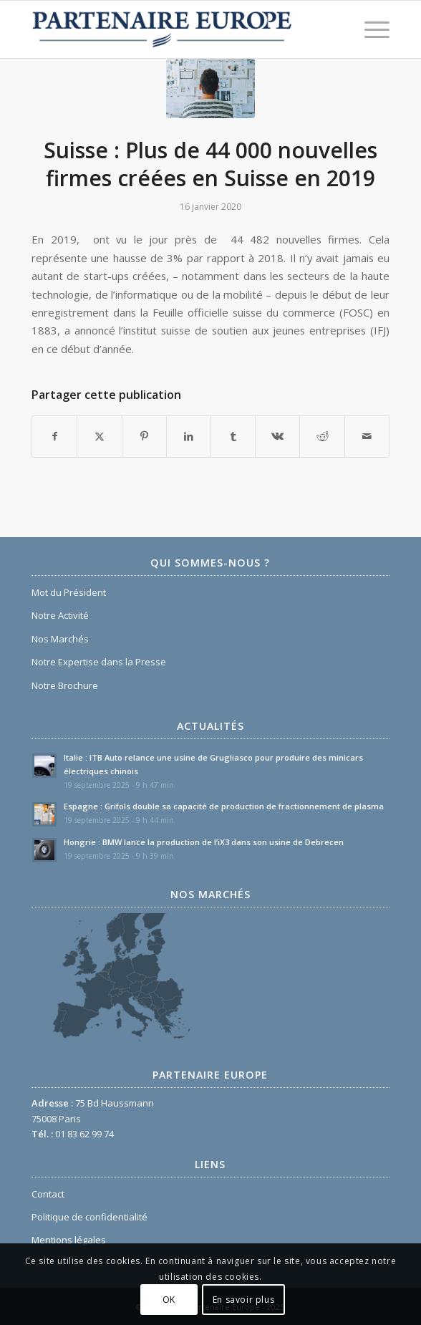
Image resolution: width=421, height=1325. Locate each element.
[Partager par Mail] (367, 436)
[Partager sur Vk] (277, 436)
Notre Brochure (65, 685)
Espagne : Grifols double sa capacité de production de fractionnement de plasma (224, 806)
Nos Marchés (60, 638)
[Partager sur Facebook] (54, 436)
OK (169, 1299)
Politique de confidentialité (89, 1216)
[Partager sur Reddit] (322, 436)
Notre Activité (60, 615)
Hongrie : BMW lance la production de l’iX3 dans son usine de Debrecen (204, 842)
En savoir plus (243, 1299)
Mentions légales (69, 1239)
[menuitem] (369, 29)
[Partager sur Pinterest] (144, 436)
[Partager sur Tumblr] (233, 436)
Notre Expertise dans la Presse (99, 661)
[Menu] (369, 29)
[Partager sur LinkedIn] (188, 436)
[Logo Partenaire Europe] (175, 29)
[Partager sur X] (99, 436)
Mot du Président (69, 592)
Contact (48, 1193)
